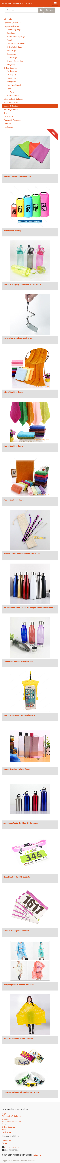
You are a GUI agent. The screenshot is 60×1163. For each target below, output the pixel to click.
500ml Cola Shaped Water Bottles (18, 661)
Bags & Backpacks (11, 26)
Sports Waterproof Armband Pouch (19, 715)
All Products (9, 19)
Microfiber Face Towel (13, 392)
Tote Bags (11, 33)
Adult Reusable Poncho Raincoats (18, 1038)
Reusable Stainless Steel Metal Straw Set (21, 553)
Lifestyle (5, 1119)
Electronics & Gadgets (13, 99)
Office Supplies (10, 68)
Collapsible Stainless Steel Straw (17, 338)
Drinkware (8, 116)
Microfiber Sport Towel (13, 499)
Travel (6, 113)
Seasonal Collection (12, 23)
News (4, 1143)
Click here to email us (13, 1147)
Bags (4, 1113)
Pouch (9, 40)
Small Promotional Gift (11, 1121)
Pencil (12, 92)
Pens (9, 89)
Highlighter (12, 78)
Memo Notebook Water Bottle (17, 769)
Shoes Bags (11, 50)
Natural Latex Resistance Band (17, 176)
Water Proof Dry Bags (16, 36)
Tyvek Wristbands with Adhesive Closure (21, 1092)
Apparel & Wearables (12, 120)
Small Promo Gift (11, 102)
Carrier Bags (12, 57)
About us (38, 1155)
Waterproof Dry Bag (12, 230)
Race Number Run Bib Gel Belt (16, 877)
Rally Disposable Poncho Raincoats (18, 984)
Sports (4, 1124)
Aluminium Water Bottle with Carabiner (20, 823)
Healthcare (8, 127)
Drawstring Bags (14, 29)
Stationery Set (13, 95)
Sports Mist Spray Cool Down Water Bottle (22, 284)
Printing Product (11, 109)
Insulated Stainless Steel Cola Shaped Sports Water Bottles (29, 607)
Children (7, 123)
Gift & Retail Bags (14, 47)
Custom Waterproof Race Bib (16, 930)
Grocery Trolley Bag (15, 61)
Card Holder (12, 71)
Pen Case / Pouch (14, 85)
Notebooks (11, 82)
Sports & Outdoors (11, 106)
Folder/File (11, 75)
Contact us (6, 1140)
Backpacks (11, 54)
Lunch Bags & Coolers (16, 43)
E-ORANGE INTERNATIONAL (17, 3)
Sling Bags (11, 64)
